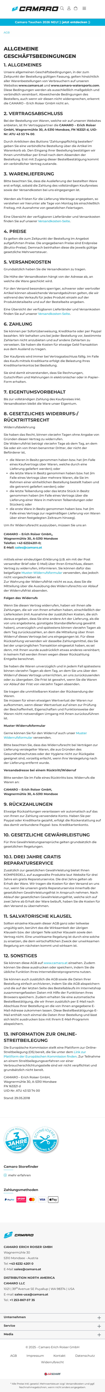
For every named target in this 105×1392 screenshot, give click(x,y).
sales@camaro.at (28, 547)
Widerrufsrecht (52, 1362)
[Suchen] (62, 9)
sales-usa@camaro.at (31, 1294)
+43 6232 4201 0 (21, 1263)
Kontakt (59, 1355)
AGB (13, 1355)
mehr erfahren (17, 1175)
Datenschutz (85, 1355)
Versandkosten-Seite (54, 221)
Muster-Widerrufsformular (41, 573)
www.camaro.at (56, 963)
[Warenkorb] (75, 9)
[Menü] (84, 8)
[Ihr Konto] (69, 9)
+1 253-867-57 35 (22, 1300)
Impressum (35, 1355)
